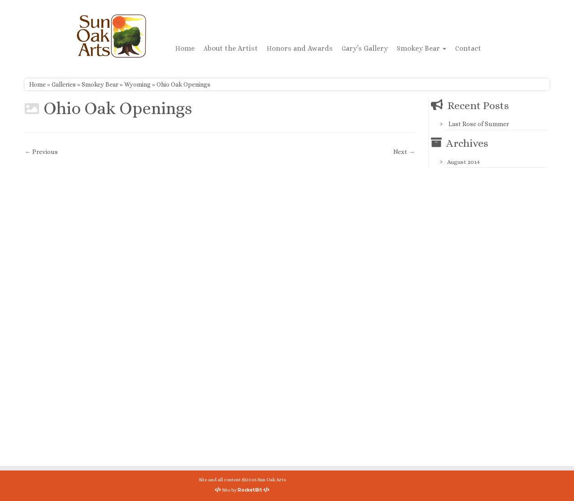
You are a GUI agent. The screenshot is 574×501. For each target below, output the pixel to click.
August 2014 (463, 161)
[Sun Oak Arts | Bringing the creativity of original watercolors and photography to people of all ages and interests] (111, 35)
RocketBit (250, 490)
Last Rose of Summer (478, 123)
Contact (468, 48)
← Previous (41, 151)
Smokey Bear (421, 48)
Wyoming (137, 84)
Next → (404, 151)
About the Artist (231, 48)
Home (185, 48)
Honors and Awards (300, 48)
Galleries (64, 84)
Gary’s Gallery (365, 48)
